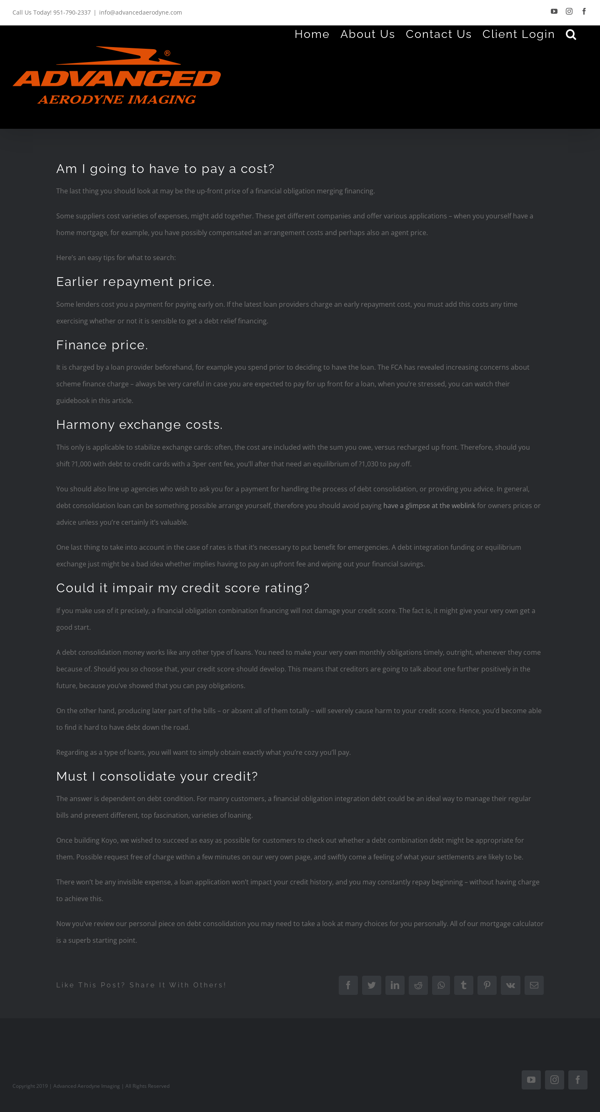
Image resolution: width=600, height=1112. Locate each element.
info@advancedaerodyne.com (140, 12)
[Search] (571, 33)
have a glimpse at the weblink (429, 505)
